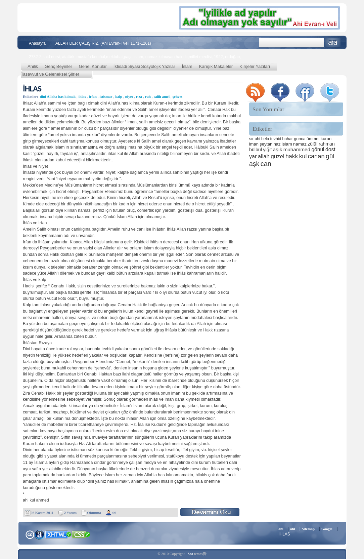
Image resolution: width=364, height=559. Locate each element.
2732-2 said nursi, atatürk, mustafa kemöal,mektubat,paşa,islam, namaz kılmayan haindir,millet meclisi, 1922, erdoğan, (135, 56)
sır (251, 138)
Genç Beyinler (58, 66)
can (266, 163)
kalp (118, 96)
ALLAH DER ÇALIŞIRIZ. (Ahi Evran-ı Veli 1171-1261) (103, 43)
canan (316, 156)
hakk (291, 156)
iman (254, 144)
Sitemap (308, 529)
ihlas (82, 96)
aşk (254, 163)
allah (264, 156)
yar (253, 156)
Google (326, 529)
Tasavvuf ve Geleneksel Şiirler (50, 74)
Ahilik (33, 66)
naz (277, 144)
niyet (129, 96)
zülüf (312, 144)
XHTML (58, 533)
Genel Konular (93, 66)
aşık (277, 149)
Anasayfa (37, 43)
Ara (332, 42)
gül (330, 156)
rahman (327, 144)
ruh (148, 96)
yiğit (267, 149)
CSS (81, 534)
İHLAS (32, 88)
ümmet (313, 138)
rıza (139, 96)
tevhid (275, 138)
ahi (114, 513)
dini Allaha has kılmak (58, 96)
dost (330, 149)
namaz (300, 144)
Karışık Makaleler (216, 66)
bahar (287, 138)
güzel (277, 156)
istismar (106, 96)
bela (265, 138)
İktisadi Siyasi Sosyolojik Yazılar (144, 66)
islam (287, 144)
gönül (317, 149)
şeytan (266, 144)
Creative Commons (30, 534)
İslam (187, 66)
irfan (93, 96)
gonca (299, 138)
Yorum (70, 513)
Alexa (40, 534)
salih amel (162, 96)
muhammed (296, 149)
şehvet (177, 96)
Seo (190, 554)
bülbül (255, 149)
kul (303, 156)
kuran (326, 138)
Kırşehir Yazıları (254, 66)
